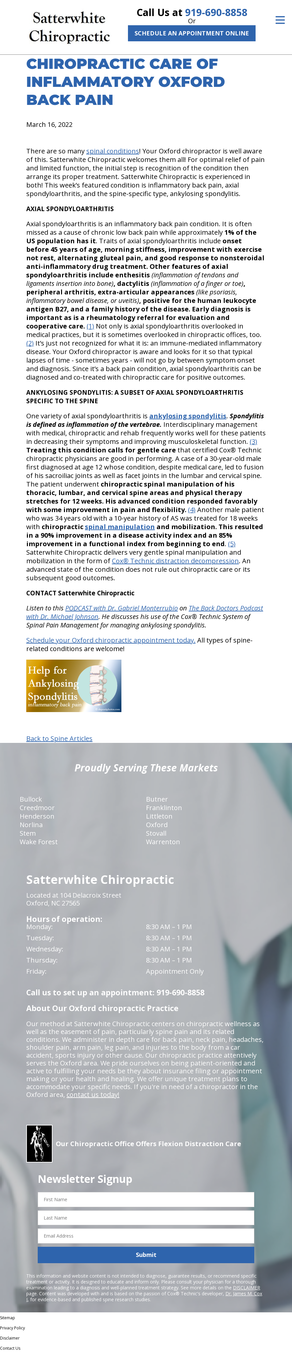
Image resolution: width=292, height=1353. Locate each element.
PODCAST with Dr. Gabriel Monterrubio (121, 608)
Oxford (157, 824)
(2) (30, 343)
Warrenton (163, 841)
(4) (192, 509)
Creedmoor (37, 807)
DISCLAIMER (246, 1287)
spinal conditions (112, 151)
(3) (253, 441)
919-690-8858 (216, 12)
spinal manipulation (120, 526)
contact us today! (93, 1094)
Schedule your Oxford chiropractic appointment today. (111, 640)
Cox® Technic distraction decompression (175, 560)
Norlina (31, 824)
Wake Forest (39, 841)
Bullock (31, 799)
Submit (146, 1255)
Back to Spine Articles (59, 738)
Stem (28, 833)
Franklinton (164, 807)
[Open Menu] (280, 20)
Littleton (159, 816)
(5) (232, 543)
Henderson (37, 816)
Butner (157, 799)
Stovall (156, 833)
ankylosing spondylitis (187, 415)
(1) (90, 326)
